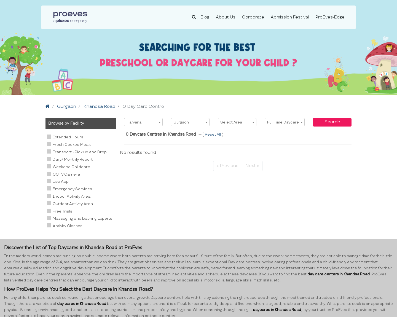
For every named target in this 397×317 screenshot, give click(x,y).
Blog (205, 17)
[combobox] (143, 122)
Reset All (213, 134)
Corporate (253, 17)
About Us (225, 17)
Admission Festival (290, 17)
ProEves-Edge (330, 17)
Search (332, 122)
